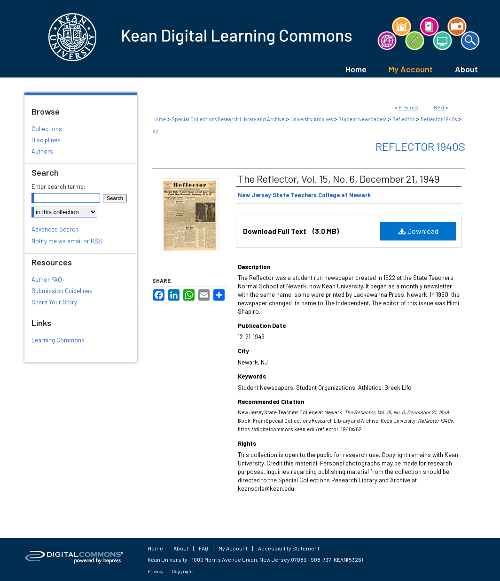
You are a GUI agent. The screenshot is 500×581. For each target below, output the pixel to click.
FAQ (203, 548)
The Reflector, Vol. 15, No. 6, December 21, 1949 (338, 178)
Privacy (156, 571)
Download (418, 230)
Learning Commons (58, 340)
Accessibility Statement (289, 548)
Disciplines (46, 140)
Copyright (182, 571)
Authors (42, 151)
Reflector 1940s (439, 119)
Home (159, 119)
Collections (46, 128)
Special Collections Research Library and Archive (228, 119)
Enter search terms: (58, 186)
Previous (408, 107)
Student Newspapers (362, 119)
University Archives (311, 119)
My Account (233, 548)
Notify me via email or (66, 241)
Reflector (403, 119)
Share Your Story (54, 302)
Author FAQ (46, 279)
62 (155, 131)
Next (439, 107)
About (180, 548)
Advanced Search (54, 229)
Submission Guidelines (62, 290)
